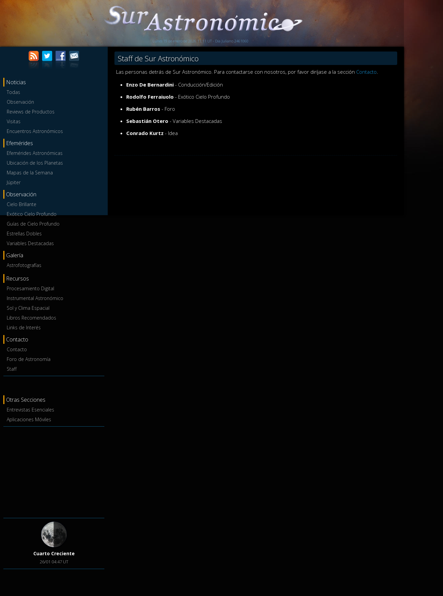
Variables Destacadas (30, 243)
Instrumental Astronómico (35, 298)
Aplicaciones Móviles (29, 419)
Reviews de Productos (31, 111)
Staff (11, 369)
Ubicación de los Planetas (35, 163)
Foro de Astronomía (28, 359)
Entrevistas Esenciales (30, 409)
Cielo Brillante (21, 204)
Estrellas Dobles (24, 233)
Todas (13, 92)
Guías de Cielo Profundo (33, 224)
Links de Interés (24, 327)
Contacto (17, 349)
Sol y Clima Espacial (28, 308)
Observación (20, 102)
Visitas (14, 121)
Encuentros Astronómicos (35, 131)
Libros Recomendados (31, 317)
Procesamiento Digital (30, 288)
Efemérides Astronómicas (35, 153)
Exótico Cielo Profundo (32, 214)
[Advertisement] (53, 471)
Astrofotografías (24, 265)
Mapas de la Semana (30, 172)
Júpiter (14, 182)
